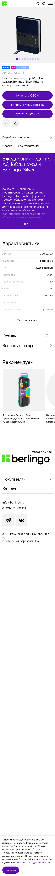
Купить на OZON (27, 95)
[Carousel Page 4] (25, 59)
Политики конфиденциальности (33, 862)
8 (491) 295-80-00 (14, 508)
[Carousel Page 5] (27, 59)
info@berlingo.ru (13, 502)
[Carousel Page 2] (20, 59)
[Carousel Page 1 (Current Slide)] (17, 59)
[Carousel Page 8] (35, 59)
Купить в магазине (27, 113)
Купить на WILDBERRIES (27, 104)
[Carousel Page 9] (38, 59)
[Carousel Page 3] (22, 59)
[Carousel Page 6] (30, 59)
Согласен (11, 870)
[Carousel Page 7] (33, 59)
